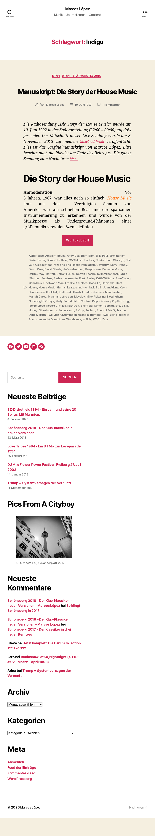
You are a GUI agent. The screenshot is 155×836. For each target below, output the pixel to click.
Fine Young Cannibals (63, 297)
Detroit (60, 288)
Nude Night (68, 315)
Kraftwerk (99, 306)
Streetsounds (98, 324)
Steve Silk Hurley (76, 324)
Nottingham (51, 315)
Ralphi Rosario (38, 320)
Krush (111, 306)
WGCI (77, 338)
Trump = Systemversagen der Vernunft (39, 501)
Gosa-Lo (35, 302)
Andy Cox (75, 271)
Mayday (111, 311)
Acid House (36, 271)
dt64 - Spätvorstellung (83, 77)
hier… (75, 174)
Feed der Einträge (21, 786)
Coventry (112, 280)
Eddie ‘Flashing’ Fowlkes (63, 293)
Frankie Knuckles (114, 297)
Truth (92, 329)
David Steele (64, 284)
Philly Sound (96, 315)
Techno (41, 329)
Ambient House (56, 271)
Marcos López (77, 9)
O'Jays (81, 315)
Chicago (121, 275)
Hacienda (48, 302)
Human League (102, 302)
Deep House (105, 284)
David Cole (46, 284)
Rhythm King (58, 320)
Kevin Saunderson (66, 306)
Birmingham (121, 271)
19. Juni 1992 (84, 120)
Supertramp (117, 324)
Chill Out (35, 280)
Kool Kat (85, 306)
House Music (82, 302)
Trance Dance (77, 329)
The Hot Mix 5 (57, 329)
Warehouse (52, 338)
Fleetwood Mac (90, 297)
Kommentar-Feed (21, 791)
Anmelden (15, 780)
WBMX (66, 338)
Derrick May (46, 288)
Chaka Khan (106, 275)
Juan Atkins (44, 306)
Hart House (64, 302)
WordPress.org (19, 797)
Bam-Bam (91, 271)
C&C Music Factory (84, 275)
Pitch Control (115, 315)
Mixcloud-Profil (91, 156)
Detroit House (76, 288)
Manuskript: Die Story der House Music (78, 98)
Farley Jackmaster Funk (98, 293)
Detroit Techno (98, 288)
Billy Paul (105, 271)
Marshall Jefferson (91, 311)
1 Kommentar (112, 120)
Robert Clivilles (97, 320)
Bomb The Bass (58, 275)
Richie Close (76, 320)
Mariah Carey (68, 311)
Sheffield (35, 324)
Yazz (85, 338)
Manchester (50, 311)
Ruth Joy (115, 320)
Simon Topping (53, 324)
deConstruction (84, 284)
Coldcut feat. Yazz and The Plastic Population (73, 280)
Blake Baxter (37, 275)
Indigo (118, 302)
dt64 (55, 77)
